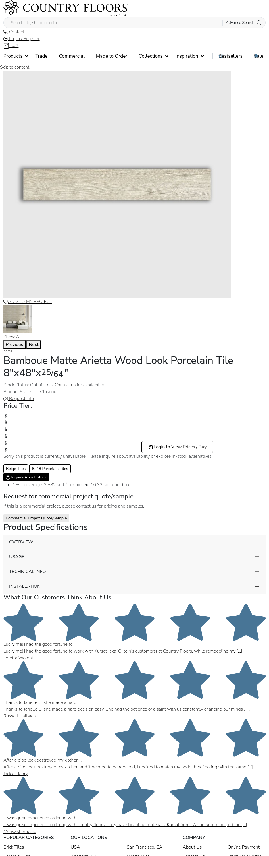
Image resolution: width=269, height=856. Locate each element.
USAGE (16, 557)
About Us (192, 847)
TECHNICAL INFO (27, 571)
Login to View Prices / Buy (177, 447)
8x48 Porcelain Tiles (50, 468)
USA (75, 847)
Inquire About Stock (26, 477)
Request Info (18, 398)
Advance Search (243, 22)
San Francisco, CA (144, 847)
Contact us (65, 385)
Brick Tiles (13, 847)
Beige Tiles (16, 468)
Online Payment (244, 847)
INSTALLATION (25, 586)
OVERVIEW (21, 542)
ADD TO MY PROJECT (27, 301)
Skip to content (14, 67)
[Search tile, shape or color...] (134, 22)
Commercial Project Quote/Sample (36, 518)
